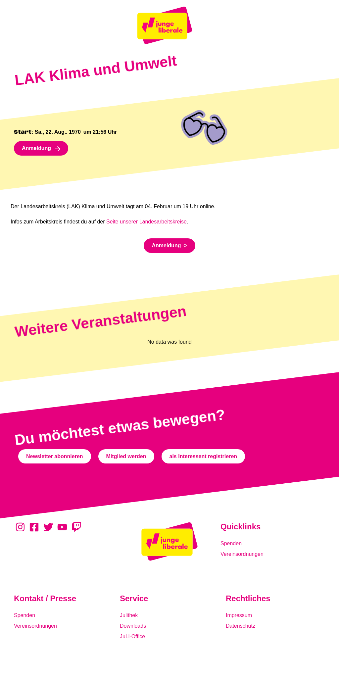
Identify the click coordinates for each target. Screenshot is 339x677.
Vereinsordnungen (242, 554)
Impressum (239, 615)
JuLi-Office (132, 636)
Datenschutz (240, 626)
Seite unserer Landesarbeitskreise (146, 221)
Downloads (133, 626)
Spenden (231, 543)
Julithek (129, 615)
